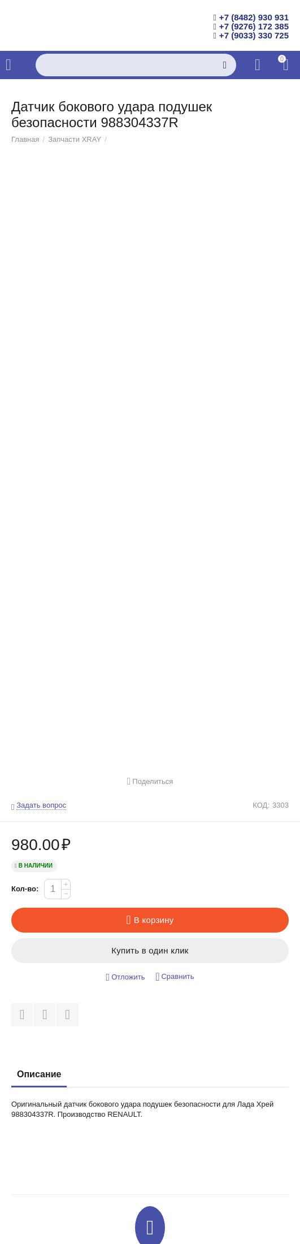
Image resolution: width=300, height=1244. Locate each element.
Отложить (125, 977)
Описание (39, 1074)
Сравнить (174, 977)
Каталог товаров (8, 65)
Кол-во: (24, 889)
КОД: (261, 805)
